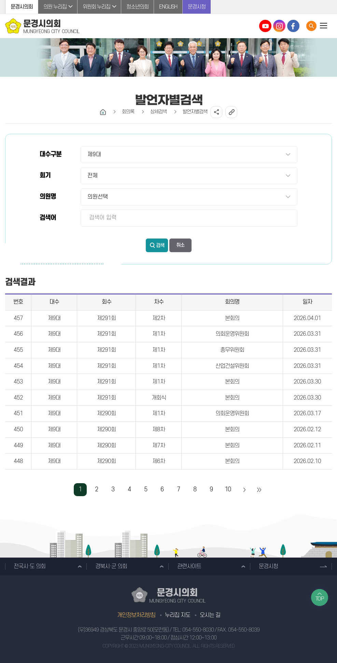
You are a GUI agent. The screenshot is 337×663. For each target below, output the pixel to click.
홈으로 (103, 112)
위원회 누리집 (96, 7)
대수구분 (50, 154)
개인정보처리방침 (136, 615)
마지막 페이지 (258, 489)
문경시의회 (22, 7)
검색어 (48, 217)
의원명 (48, 196)
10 (228, 489)
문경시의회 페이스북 (293, 26)
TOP (319, 599)
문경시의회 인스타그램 (279, 26)
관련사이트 (189, 566)
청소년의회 (137, 7)
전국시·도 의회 (29, 566)
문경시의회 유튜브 (265, 26)
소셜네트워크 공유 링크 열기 (216, 112)
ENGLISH (168, 7)
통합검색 (311, 26)
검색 (160, 245)
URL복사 (231, 112)
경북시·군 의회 (111, 566)
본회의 (232, 318)
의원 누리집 (55, 7)
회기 (45, 175)
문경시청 (197, 7)
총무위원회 (232, 350)
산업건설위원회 (232, 366)
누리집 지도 (177, 615)
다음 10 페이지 (244, 489)
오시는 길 (210, 615)
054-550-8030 (198, 630)
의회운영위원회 (232, 334)
